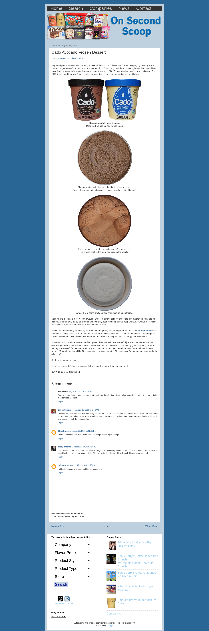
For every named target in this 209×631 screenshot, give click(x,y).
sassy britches (64, 447)
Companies (101, 8)
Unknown (62, 465)
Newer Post (58, 526)
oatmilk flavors (145, 331)
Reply (60, 401)
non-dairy (72, 58)
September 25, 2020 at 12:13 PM (81, 465)
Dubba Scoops (64, 410)
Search (76, 8)
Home (56, 8)
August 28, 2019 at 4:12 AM (80, 391)
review (80, 58)
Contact (143, 8)
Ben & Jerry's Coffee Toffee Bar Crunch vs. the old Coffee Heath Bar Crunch (138, 561)
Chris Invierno (64, 431)
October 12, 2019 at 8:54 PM (84, 447)
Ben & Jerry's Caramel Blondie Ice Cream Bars (137, 574)
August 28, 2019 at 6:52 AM (87, 410)
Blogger (110, 626)
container (62, 58)
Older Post (151, 526)
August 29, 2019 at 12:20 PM (84, 431)
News (124, 8)
